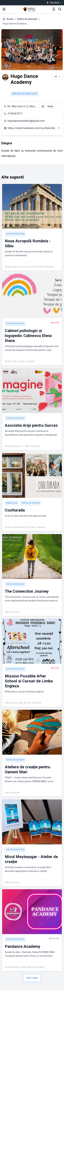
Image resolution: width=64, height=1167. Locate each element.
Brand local (12, 503)
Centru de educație (27, 19)
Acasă (10, 19)
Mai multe (32, 977)
